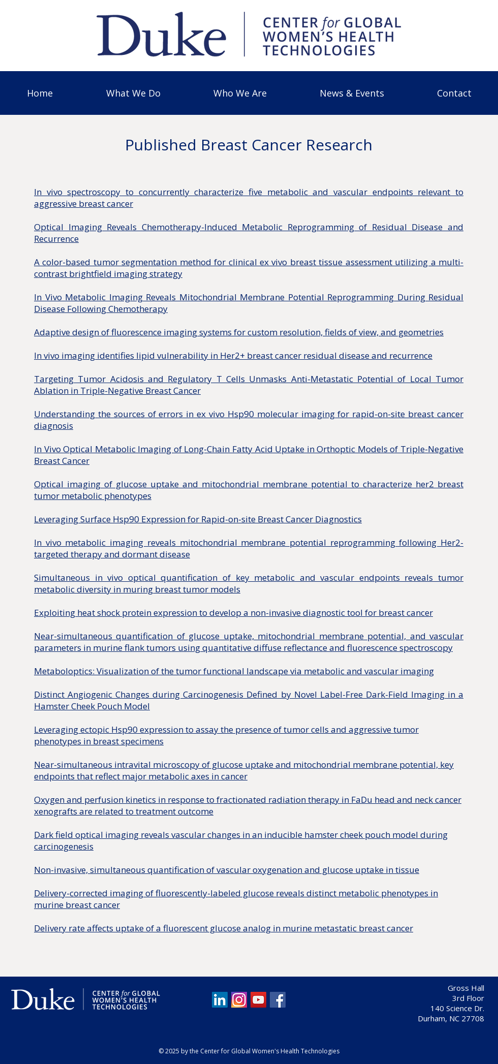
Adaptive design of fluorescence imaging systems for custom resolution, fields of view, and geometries (239, 332)
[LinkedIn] (220, 1000)
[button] (133, 93)
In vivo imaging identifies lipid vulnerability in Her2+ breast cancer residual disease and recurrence (233, 355)
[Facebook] (278, 1000)
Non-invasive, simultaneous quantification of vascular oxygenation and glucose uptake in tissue (226, 869)
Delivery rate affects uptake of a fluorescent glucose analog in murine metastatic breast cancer (223, 928)
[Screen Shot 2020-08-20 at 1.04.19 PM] (239, 1000)
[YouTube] (258, 1000)
